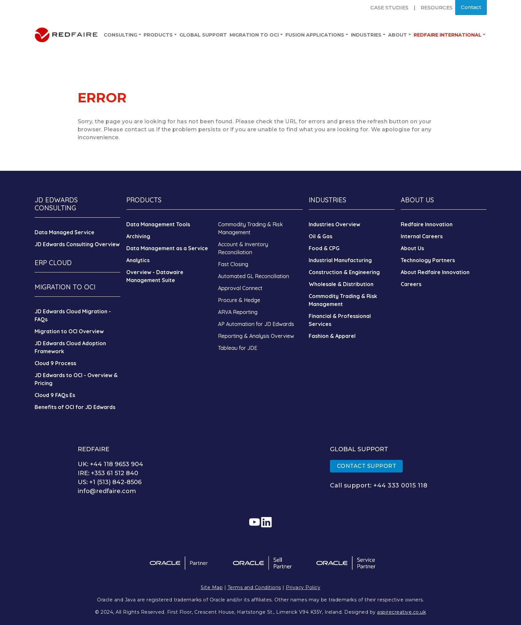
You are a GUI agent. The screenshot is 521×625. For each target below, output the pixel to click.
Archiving (138, 236)
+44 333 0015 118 (400, 485)
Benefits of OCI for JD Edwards (75, 407)
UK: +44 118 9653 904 (110, 464)
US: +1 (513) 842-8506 (110, 482)
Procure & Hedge (239, 300)
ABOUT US (417, 200)
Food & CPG (324, 248)
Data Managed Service (64, 232)
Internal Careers (422, 236)
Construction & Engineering (344, 272)
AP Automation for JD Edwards (256, 324)
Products (160, 35)
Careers (411, 284)
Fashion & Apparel (332, 336)
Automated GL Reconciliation (253, 276)
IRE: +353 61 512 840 (108, 473)
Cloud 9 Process (55, 363)
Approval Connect (240, 288)
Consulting (122, 35)
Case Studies (389, 7)
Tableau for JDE (237, 348)
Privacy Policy (303, 587)
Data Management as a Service (167, 248)
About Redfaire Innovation (435, 272)
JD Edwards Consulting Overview (77, 244)
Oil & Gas (320, 236)
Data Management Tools (158, 224)
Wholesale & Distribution (341, 284)
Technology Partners (428, 260)
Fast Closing (233, 264)
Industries (368, 35)
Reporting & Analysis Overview (256, 336)
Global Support (203, 35)
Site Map (212, 587)
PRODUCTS (143, 200)
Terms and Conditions (254, 587)
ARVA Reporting (238, 312)
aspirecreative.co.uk (401, 612)
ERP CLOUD (53, 263)
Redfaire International (449, 35)
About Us (412, 248)
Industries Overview (334, 224)
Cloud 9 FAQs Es (55, 395)
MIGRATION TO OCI (65, 287)
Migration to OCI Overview (69, 331)
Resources (437, 7)
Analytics (138, 260)
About (399, 35)
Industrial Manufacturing (340, 260)
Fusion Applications (316, 35)
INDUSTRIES (327, 200)
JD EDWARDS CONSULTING (56, 204)
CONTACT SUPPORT (366, 466)
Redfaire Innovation (427, 224)
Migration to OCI (256, 35)
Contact (471, 7)
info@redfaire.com (107, 491)
